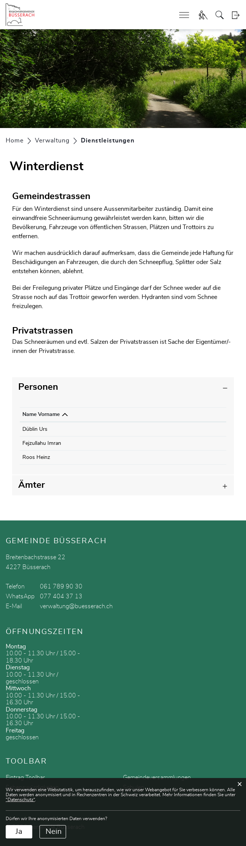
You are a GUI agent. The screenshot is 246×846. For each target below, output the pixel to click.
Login (235, 15)
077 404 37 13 (61, 596)
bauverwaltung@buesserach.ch (182, 429)
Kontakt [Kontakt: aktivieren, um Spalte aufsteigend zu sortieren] (155, 414)
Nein (54, 831)
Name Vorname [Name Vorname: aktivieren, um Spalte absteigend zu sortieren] (41, 414)
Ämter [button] (31, 485)
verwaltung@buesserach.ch (76, 606)
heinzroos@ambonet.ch (173, 457)
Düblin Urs (34, 429)
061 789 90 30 (61, 587)
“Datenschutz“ (20, 799)
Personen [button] (38, 387)
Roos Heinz (36, 457)
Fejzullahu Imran (41, 443)
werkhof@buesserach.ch (174, 443)
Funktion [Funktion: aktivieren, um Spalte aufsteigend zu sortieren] (79, 414)
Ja (19, 831)
